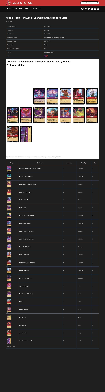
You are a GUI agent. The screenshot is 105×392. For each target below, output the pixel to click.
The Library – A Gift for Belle (26, 340)
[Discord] (86, 9)
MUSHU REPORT (23, 2)
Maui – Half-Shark (24, 270)
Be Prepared (22, 325)
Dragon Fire (22, 317)
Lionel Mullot (47, 34)
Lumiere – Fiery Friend (25, 192)
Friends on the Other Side (26, 293)
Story (15, 8)
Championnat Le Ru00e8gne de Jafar (54, 37)
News (9, 8)
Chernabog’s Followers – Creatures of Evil (30, 168)
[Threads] (98, 9)
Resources (36, 9)
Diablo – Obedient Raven (25, 176)
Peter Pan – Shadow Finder (26, 215)
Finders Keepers (23, 309)
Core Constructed (48, 52)
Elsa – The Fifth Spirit (25, 247)
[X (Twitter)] (92, 9)
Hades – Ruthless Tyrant (25, 278)
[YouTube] (82, 9)
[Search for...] (88, 2)
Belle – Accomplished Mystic (26, 239)
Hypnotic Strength (24, 286)
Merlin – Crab (22, 207)
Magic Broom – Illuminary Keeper (28, 184)
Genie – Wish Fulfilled (25, 223)
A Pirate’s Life (23, 333)
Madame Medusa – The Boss (27, 262)
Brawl (20, 301)
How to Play (24, 9)
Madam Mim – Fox (24, 200)
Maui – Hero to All (24, 254)
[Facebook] (89, 9)
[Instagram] (95, 9)
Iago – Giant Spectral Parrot (26, 231)
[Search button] (97, 2)
